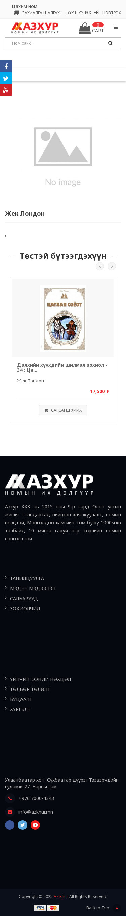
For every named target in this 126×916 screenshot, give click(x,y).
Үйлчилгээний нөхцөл (40, 679)
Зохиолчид (25, 608)
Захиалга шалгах (36, 13)
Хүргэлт (20, 709)
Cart (91, 28)
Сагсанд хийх (61, 410)
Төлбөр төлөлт (30, 689)
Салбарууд (24, 598)
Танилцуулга (27, 578)
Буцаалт (21, 699)
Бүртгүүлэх (79, 12)
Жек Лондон (30, 381)
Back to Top (103, 908)
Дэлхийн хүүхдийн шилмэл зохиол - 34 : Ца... (62, 367)
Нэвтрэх (107, 13)
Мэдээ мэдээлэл (32, 588)
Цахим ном (24, 6)
